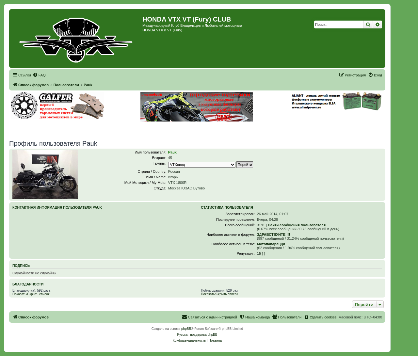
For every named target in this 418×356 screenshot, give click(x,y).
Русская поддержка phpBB (197, 334)
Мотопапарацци (271, 244)
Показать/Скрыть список (30, 294)
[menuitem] (39, 75)
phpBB (186, 329)
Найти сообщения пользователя (297, 225)
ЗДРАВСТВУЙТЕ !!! (273, 234)
